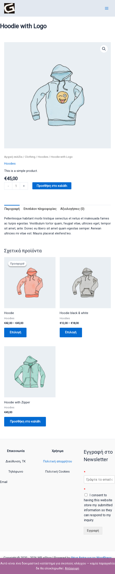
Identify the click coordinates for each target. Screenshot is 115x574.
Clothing (30, 156)
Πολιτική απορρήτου (57, 461)
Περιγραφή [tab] (12, 209)
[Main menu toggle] (106, 8)
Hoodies (43, 156)
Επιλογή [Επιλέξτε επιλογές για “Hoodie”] (15, 332)
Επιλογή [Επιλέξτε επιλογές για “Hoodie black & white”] (71, 332)
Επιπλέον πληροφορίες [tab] (40, 209)
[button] (104, 49)
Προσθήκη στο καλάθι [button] (25, 422)
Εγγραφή (93, 531)
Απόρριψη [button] (72, 568)
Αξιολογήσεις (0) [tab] (72, 209)
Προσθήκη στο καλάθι (52, 186)
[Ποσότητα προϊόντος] (16, 186)
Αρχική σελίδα (13, 156)
